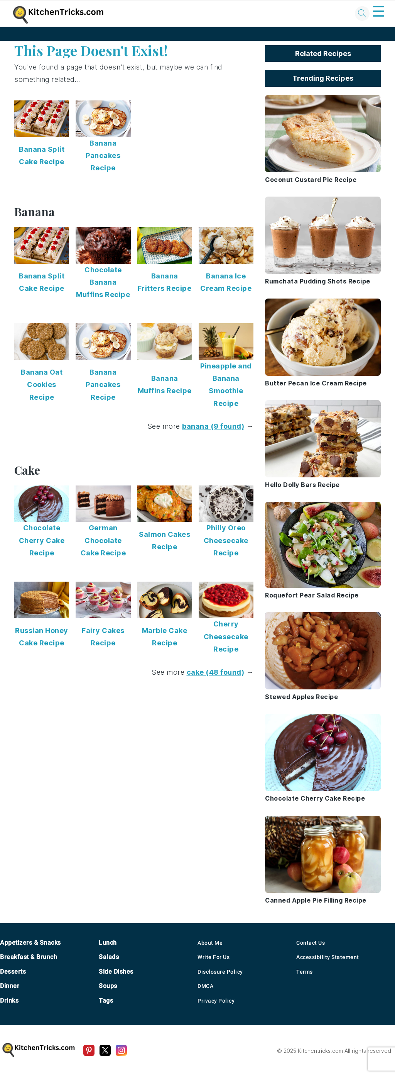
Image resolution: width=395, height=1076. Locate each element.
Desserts (13, 971)
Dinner (9, 985)
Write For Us (214, 957)
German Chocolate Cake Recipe (103, 540)
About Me (210, 943)
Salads (109, 957)
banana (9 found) (213, 426)
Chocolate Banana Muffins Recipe (103, 282)
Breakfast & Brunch (28, 957)
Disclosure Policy (220, 972)
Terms (304, 972)
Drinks (9, 1000)
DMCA (205, 986)
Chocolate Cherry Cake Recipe (42, 540)
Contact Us (310, 943)
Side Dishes (116, 971)
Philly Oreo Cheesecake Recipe (226, 540)
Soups (108, 985)
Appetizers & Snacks (30, 942)
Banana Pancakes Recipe (103, 155)
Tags (106, 1000)
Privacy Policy (216, 1001)
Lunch (108, 942)
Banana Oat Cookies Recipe (41, 384)
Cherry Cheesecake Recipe (226, 636)
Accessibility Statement (327, 957)
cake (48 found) (216, 672)
